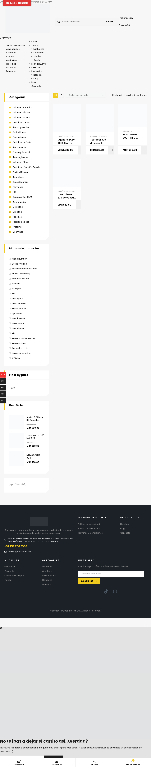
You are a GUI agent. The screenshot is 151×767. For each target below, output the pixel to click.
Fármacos (73, 136)
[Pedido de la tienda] (85, 95)
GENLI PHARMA (19, 303)
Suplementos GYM (22, 197)
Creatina (17, 212)
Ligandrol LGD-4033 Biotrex (66, 141)
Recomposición (21, 127)
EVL (13, 293)
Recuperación (20, 147)
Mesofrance (18, 323)
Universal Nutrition (21, 353)
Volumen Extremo (22, 117)
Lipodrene (17, 313)
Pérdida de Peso (21, 222)
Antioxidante (19, 132)
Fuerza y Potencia (22, 152)
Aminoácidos (19, 202)
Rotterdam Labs (20, 348)
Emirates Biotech (20, 278)
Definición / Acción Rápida (26, 167)
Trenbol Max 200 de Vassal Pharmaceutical (67, 196)
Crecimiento (19, 137)
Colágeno (18, 207)
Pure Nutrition (19, 343)
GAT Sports (17, 298)
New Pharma (18, 328)
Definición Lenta (21, 122)
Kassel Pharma (19, 308)
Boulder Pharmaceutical (24, 268)
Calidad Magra (20, 172)
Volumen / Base (21, 162)
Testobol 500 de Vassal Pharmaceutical (99, 141)
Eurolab (16, 283)
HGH (15, 192)
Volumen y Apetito (22, 107)
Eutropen (16, 288)
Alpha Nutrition (19, 258)
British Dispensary (21, 273)
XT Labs (16, 358)
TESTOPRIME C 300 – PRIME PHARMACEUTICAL (132, 136)
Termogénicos (20, 157)
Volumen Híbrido (21, 112)
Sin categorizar (20, 182)
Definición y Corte (22, 142)
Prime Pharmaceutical (23, 338)
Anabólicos (63, 136)
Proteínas (18, 227)
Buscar (109, 21)
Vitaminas (18, 232)
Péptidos (17, 217)
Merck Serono (19, 318)
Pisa (14, 333)
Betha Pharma (19, 263)
